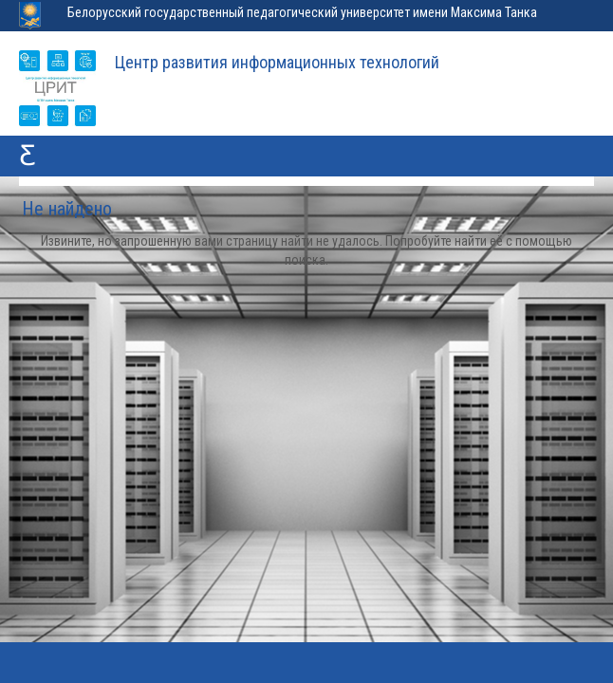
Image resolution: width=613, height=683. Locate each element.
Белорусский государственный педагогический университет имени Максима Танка (302, 12)
